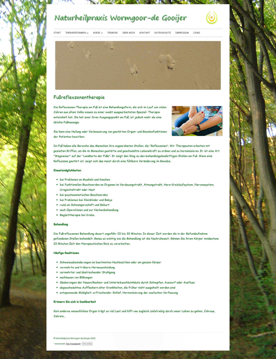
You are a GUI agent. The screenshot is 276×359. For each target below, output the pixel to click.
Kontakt (144, 32)
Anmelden (87, 343)
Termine (112, 32)
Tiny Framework (73, 343)
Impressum (182, 32)
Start (57, 32)
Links (196, 32)
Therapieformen (75, 32)
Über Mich (128, 32)
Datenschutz (162, 32)
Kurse (96, 32)
